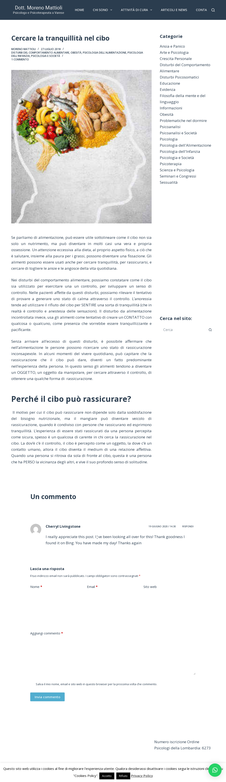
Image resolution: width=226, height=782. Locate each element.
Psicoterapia (171, 163)
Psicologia (169, 139)
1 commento (20, 59)
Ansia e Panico (172, 46)
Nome (36, 586)
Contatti (204, 10)
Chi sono (103, 10)
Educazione (170, 83)
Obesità (76, 52)
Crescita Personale (176, 58)
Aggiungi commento (46, 633)
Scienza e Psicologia (177, 169)
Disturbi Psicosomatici (179, 77)
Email (92, 586)
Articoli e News (174, 10)
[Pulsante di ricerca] (210, 329)
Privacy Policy (142, 775)
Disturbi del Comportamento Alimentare (40, 52)
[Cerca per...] (183, 329)
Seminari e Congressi (178, 176)
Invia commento (47, 697)
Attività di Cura (137, 10)
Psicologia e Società (45, 56)
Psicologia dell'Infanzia (180, 151)
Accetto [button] (107, 776)
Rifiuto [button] (123, 776)
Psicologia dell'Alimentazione (104, 52)
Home (79, 10)
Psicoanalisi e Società (178, 132)
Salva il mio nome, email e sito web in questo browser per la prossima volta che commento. (96, 684)
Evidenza (167, 89)
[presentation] (63, 614)
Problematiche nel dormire (183, 120)
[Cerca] (213, 10)
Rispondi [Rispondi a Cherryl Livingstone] (188, 526)
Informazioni (171, 107)
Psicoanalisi (170, 126)
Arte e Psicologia (174, 52)
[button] (215, 770)
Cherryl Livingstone (63, 526)
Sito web (150, 586)
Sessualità (169, 182)
